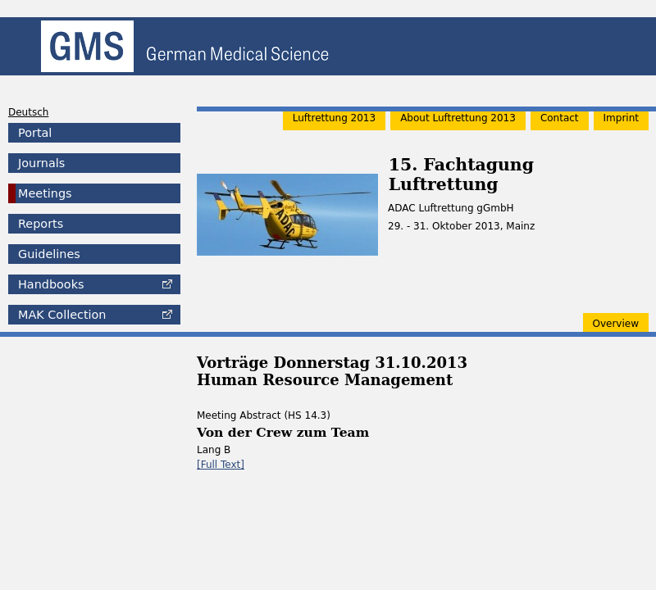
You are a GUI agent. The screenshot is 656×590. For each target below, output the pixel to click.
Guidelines (49, 254)
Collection (62, 314)
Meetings (45, 193)
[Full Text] (220, 464)
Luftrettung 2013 (334, 118)
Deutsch (28, 112)
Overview (616, 323)
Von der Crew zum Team (283, 432)
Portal (35, 132)
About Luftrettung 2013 (458, 118)
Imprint (621, 118)
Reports (40, 223)
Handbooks (51, 284)
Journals (41, 163)
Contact (559, 118)
